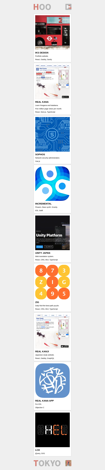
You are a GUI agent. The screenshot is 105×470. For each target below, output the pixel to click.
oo (42, 7)
